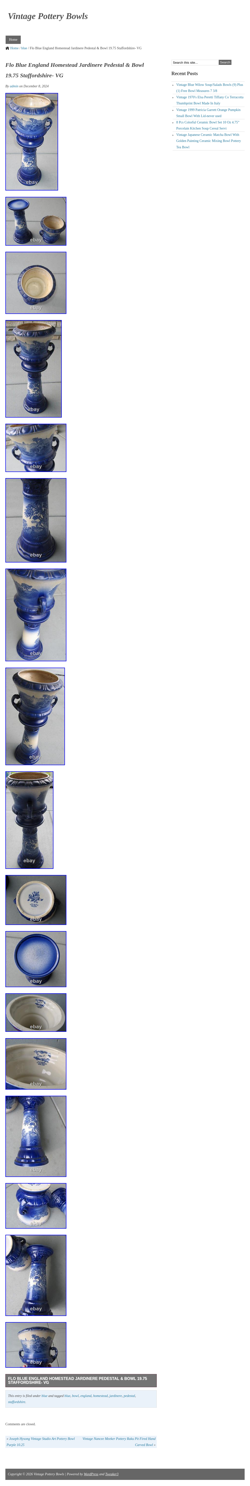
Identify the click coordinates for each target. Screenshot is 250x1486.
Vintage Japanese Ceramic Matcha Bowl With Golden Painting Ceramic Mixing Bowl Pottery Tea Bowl (208, 141)
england (85, 1396)
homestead (100, 1396)
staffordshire (16, 1402)
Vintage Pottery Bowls (48, 16)
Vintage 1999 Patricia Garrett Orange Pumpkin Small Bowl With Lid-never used (208, 113)
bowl (75, 1396)
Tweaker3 (111, 1474)
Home (13, 39)
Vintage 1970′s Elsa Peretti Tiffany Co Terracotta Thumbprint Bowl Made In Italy (209, 100)
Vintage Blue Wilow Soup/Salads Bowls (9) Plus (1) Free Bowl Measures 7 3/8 (209, 88)
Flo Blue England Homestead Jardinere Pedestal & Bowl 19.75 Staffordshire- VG (77, 1380)
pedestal (129, 1396)
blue (24, 48)
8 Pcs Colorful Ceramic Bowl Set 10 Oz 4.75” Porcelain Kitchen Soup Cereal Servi (208, 125)
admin (14, 86)
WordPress (91, 1474)
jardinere (115, 1396)
